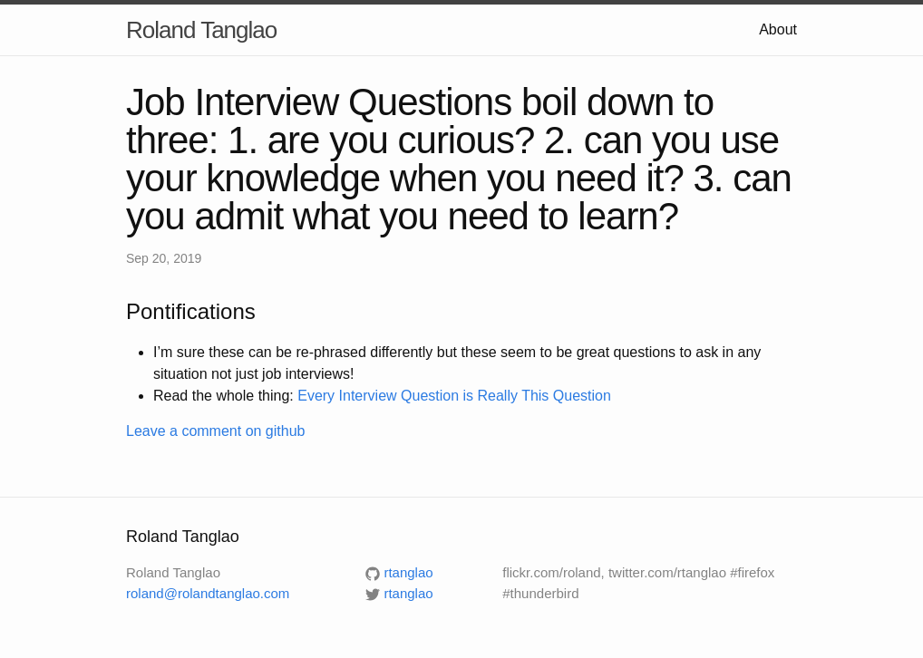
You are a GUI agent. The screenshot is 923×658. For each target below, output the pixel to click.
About (778, 29)
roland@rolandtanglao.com (207, 593)
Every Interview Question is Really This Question (454, 395)
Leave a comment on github (215, 431)
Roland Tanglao (201, 30)
